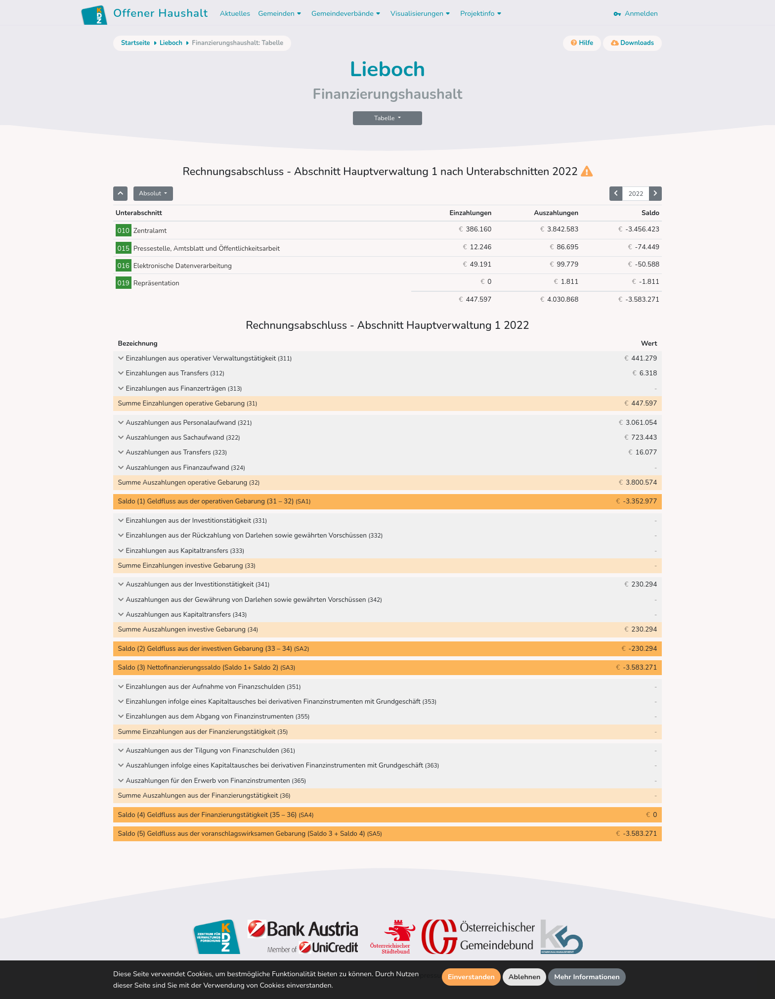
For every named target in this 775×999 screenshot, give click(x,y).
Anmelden (635, 13)
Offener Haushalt (160, 15)
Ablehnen (525, 977)
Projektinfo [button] (481, 13)
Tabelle (385, 118)
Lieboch (171, 43)
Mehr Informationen (587, 977)
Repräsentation (147, 283)
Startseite (135, 43)
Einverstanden (471, 977)
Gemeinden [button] (280, 13)
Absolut (151, 193)
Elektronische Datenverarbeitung (174, 266)
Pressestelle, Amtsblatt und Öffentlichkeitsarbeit (198, 248)
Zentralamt (141, 230)
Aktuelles (235, 13)
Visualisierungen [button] (421, 13)
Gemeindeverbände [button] (347, 13)
